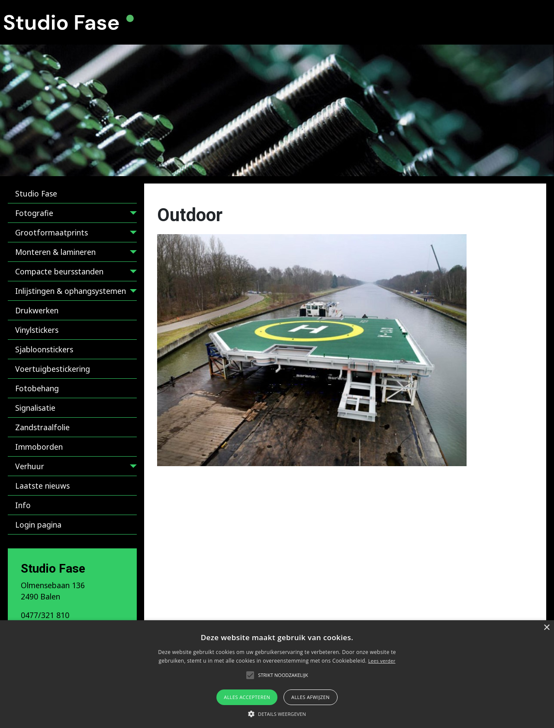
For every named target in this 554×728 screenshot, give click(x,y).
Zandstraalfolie (42, 427)
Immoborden (39, 446)
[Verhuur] (131, 467)
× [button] (546, 628)
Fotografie (34, 213)
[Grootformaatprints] (131, 234)
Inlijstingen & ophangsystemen (70, 291)
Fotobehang (37, 388)
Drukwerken (36, 310)
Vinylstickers (36, 330)
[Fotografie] (131, 214)
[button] (277, 713)
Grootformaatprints (51, 232)
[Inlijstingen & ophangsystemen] (131, 292)
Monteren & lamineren (55, 252)
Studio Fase (36, 193)
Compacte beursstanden (59, 271)
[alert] (277, 674)
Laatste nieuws (42, 485)
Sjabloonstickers (44, 349)
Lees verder (381, 660)
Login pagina (38, 524)
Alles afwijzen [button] (310, 697)
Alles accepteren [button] (247, 697)
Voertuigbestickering (52, 369)
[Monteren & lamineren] (131, 253)
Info (23, 505)
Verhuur (29, 466)
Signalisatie (35, 408)
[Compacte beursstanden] (131, 273)
